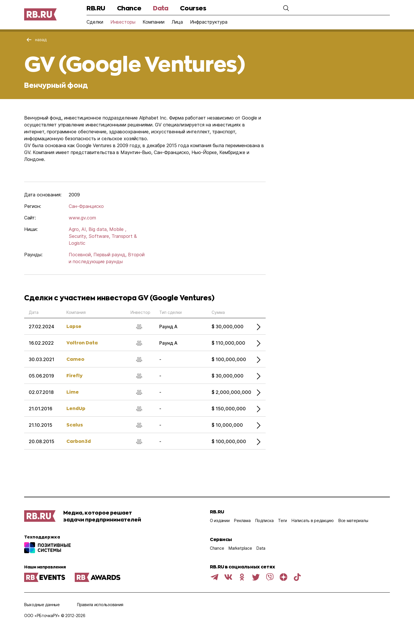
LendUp (75, 408)
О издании (219, 520)
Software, (99, 236)
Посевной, (80, 254)
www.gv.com (82, 218)
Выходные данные (42, 604)
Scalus (74, 425)
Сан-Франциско (86, 206)
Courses (193, 8)
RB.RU (96, 8)
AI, (84, 229)
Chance (129, 8)
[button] (286, 8)
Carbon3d (78, 441)
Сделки (95, 22)
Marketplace (240, 548)
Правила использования (100, 604)
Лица (177, 22)
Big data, (98, 229)
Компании (153, 22)
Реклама (242, 520)
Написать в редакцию (313, 520)
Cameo (75, 359)
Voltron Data (82, 342)
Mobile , (117, 229)
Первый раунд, (109, 254)
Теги (282, 520)
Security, (78, 236)
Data (160, 8)
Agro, (74, 229)
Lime (72, 392)
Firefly (74, 375)
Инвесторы (122, 22)
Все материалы (353, 520)
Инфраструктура (208, 22)
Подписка (264, 520)
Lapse (73, 326)
